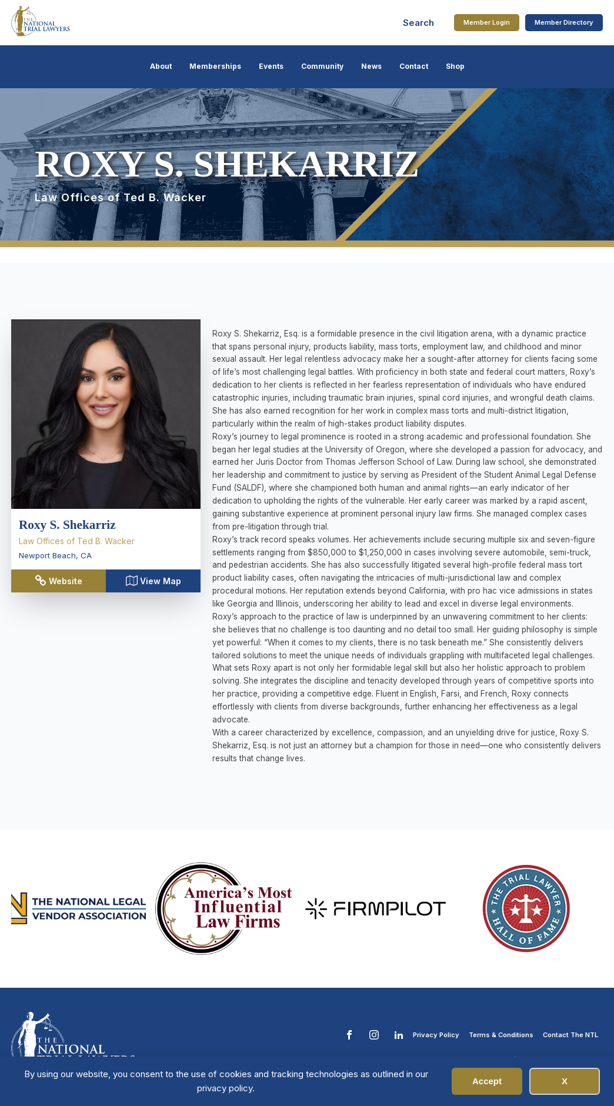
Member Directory (564, 22)
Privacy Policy (436, 1035)
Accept (487, 1081)
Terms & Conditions (501, 1035)
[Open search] (420, 22)
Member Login (486, 22)
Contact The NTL (570, 1035)
